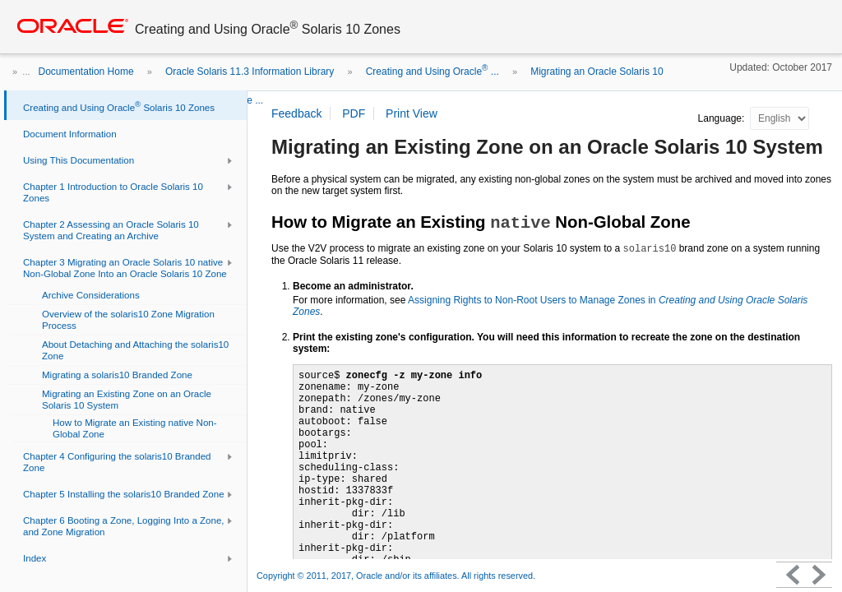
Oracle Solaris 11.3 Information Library (249, 71)
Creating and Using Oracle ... (432, 71)
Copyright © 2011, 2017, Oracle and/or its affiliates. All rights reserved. (396, 575)
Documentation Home (86, 71)
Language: (722, 118)
